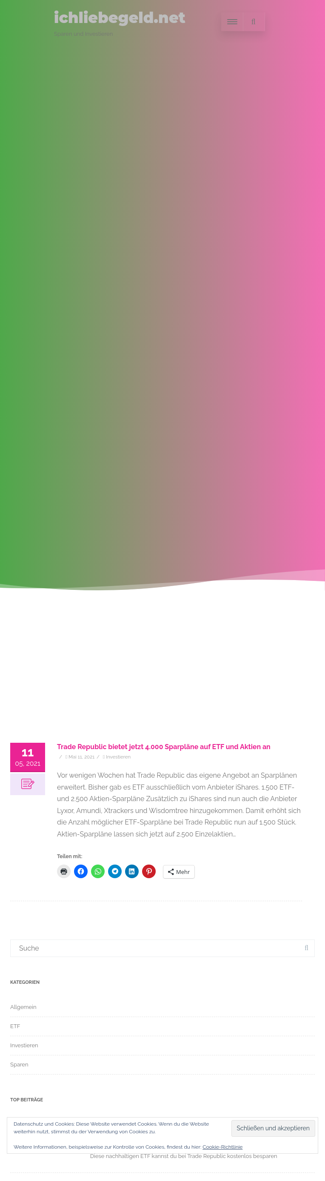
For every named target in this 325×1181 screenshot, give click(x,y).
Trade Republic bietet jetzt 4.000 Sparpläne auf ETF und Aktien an (164, 747)
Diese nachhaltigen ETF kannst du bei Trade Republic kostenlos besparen (183, 1156)
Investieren (118, 757)
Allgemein (23, 1007)
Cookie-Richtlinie (222, 1147)
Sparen (19, 1064)
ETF (15, 1026)
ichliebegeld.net (119, 18)
